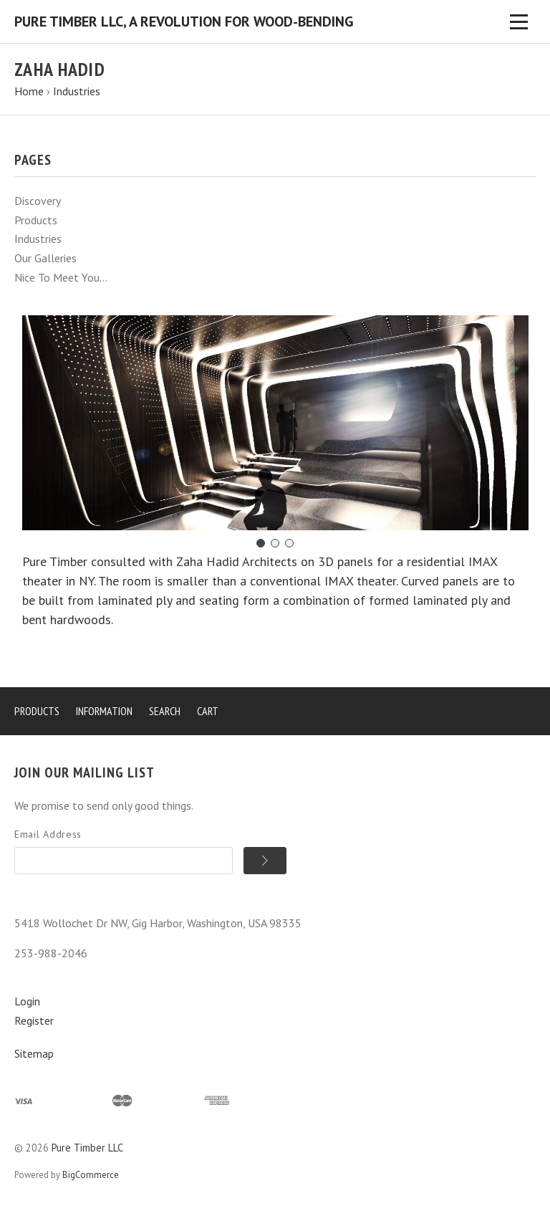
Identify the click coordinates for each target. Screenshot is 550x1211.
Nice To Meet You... (60, 277)
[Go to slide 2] (275, 543)
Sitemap (34, 1053)
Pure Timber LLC (87, 1147)
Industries (38, 238)
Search (164, 711)
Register (34, 1020)
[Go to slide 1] (260, 543)
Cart (207, 711)
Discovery (37, 200)
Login (27, 1001)
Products (35, 220)
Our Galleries (45, 258)
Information (104, 711)
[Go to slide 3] (289, 543)
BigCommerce (90, 1175)
